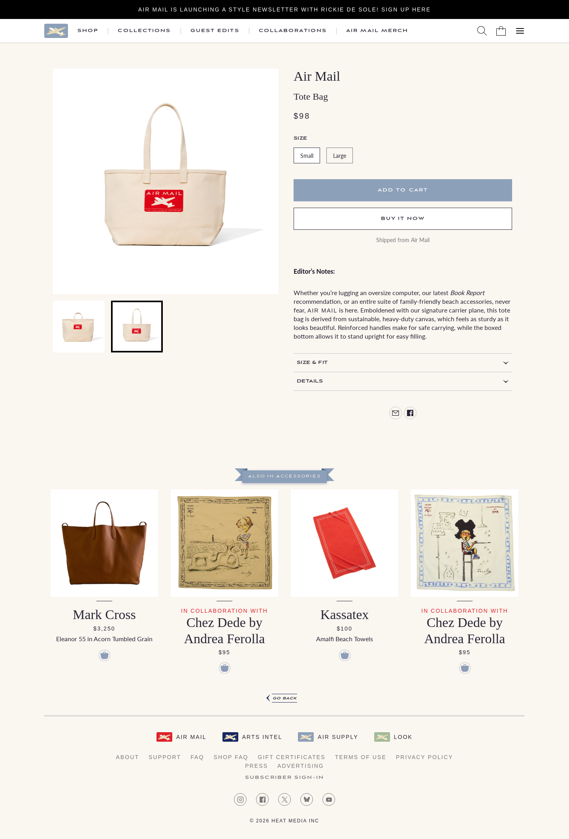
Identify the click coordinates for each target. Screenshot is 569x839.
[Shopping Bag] (501, 31)
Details (310, 381)
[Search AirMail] (482, 31)
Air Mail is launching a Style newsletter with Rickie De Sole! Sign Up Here (284, 9)
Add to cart (403, 190)
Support (165, 757)
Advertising (300, 766)
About (127, 757)
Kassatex (344, 614)
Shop (87, 31)
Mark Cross (104, 614)
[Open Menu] (520, 31)
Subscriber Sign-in (284, 777)
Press (256, 766)
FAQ (197, 757)
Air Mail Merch (377, 31)
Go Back (285, 698)
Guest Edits (214, 31)
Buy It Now (403, 219)
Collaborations (293, 31)
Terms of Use (360, 757)
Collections (144, 31)
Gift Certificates (292, 757)
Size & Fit (312, 363)
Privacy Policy (424, 757)
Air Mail (317, 76)
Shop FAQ (230, 757)
